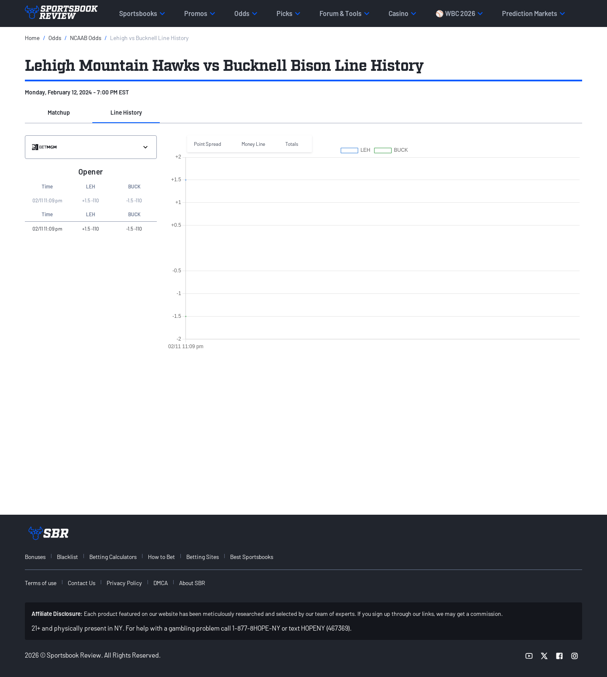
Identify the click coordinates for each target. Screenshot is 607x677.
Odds (54, 37)
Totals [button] (291, 144)
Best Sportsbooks (251, 556)
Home (32, 37)
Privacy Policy (124, 582)
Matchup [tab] (59, 112)
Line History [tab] (126, 112)
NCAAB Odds (85, 37)
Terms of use (40, 582)
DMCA (160, 582)
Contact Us (81, 582)
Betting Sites (202, 556)
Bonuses (35, 556)
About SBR (192, 582)
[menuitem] (40, 557)
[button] (58, 113)
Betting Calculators (113, 556)
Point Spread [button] (207, 144)
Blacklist (67, 556)
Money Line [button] (253, 144)
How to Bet (161, 556)
